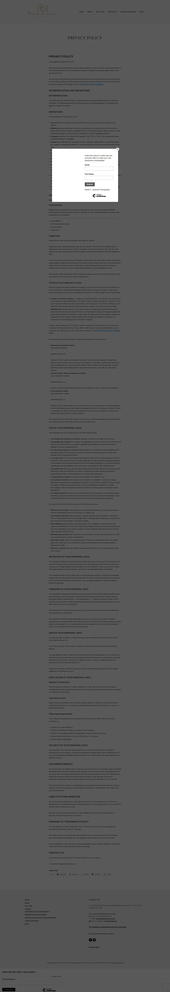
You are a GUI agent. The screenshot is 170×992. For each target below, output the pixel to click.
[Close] (117, 149)
